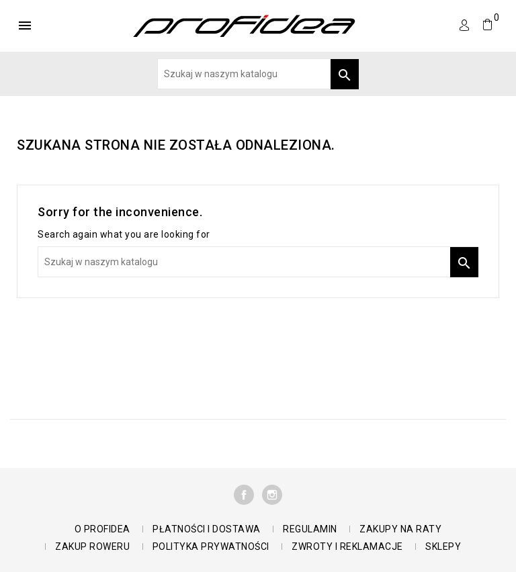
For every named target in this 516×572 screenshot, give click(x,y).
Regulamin (310, 529)
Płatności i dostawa (207, 529)
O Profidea (102, 529)
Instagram (272, 495)
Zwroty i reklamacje (347, 546)
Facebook (244, 495)
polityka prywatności (211, 546)
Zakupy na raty (400, 529)
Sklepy (443, 546)
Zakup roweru (92, 546)
